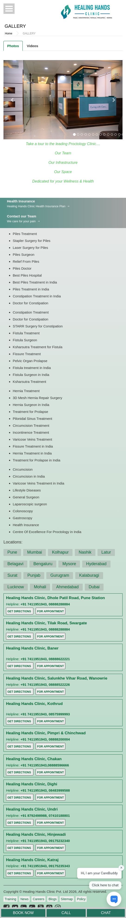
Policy (81, 899)
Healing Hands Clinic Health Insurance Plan (36, 206)
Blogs (52, 899)
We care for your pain (21, 221)
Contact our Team (21, 216)
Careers (38, 899)
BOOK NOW (23, 913)
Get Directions (19, 611)
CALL (66, 913)
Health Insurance (21, 201)
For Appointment (50, 611)
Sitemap (67, 899)
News (24, 899)
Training (10, 899)
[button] (12, 99)
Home (8, 33)
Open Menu (9, 8)
